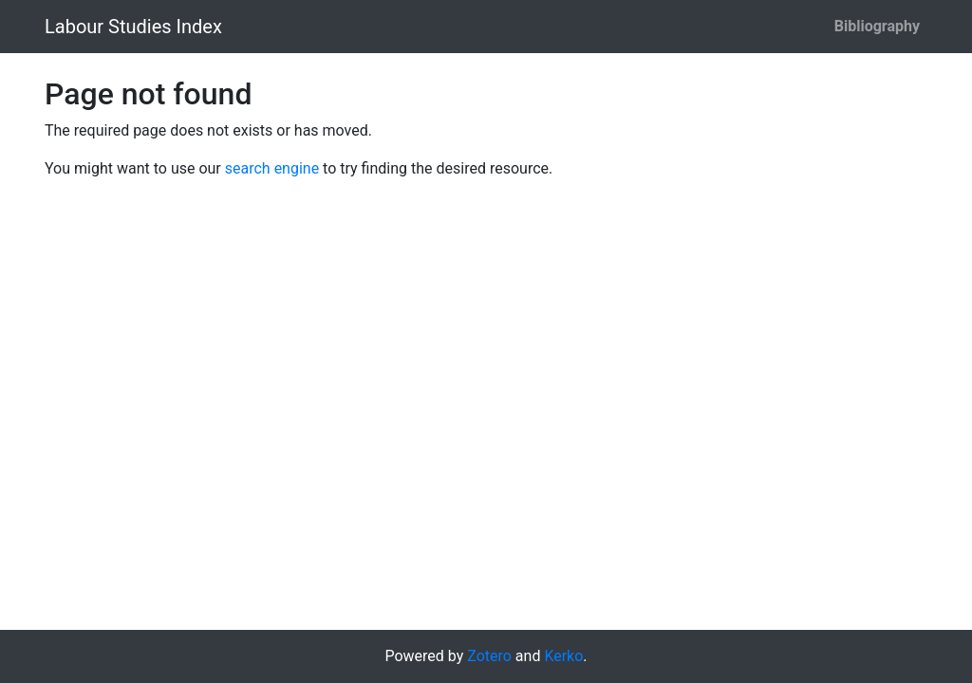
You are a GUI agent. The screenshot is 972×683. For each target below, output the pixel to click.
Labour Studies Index (133, 26)
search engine (272, 168)
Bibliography (877, 26)
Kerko (563, 656)
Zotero (489, 656)
